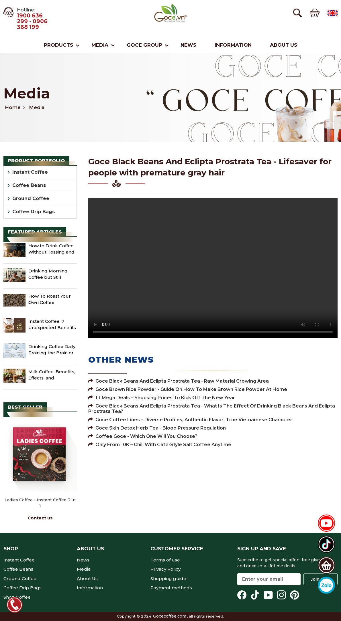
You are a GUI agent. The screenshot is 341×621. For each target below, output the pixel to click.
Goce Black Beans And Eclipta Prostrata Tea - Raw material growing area (178, 381)
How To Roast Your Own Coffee (49, 299)
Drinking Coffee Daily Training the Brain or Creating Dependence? (51, 350)
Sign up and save (261, 548)
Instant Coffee (30, 172)
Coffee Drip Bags (33, 211)
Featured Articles (35, 232)
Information (233, 45)
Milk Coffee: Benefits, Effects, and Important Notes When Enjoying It (51, 375)
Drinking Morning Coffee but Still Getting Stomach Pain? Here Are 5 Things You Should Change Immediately (51, 274)
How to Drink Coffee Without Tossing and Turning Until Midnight (51, 249)
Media (99, 45)
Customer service (176, 548)
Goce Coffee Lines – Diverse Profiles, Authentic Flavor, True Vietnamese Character (190, 419)
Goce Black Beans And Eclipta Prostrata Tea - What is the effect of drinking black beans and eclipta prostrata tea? (211, 408)
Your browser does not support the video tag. (213, 268)
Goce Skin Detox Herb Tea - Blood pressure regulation (157, 428)
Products (58, 45)
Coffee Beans (29, 185)
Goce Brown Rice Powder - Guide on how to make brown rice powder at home (187, 389)
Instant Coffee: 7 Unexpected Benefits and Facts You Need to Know (52, 325)
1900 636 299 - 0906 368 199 (32, 21)
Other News (121, 360)
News (188, 45)
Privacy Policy (165, 569)
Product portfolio (36, 160)
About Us (283, 45)
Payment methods (171, 587)
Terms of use (165, 560)
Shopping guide (168, 578)
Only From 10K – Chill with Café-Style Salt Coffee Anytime (159, 444)
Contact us (40, 518)
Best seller (25, 407)
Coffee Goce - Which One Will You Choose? (142, 436)
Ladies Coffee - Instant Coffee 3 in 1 (40, 503)
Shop (10, 548)
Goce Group (144, 45)
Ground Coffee (30, 198)
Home (13, 107)
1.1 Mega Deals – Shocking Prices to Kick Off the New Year (161, 397)
